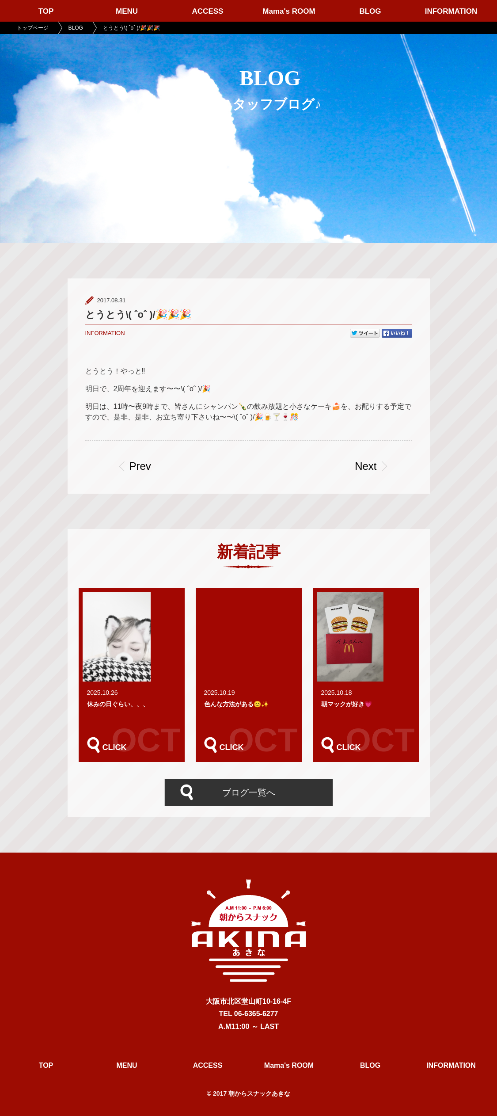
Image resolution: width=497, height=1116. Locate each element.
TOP (46, 11)
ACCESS (208, 11)
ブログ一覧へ (248, 792)
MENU (127, 11)
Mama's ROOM (288, 11)
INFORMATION (451, 11)
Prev (140, 466)
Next (365, 466)
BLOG (370, 11)
